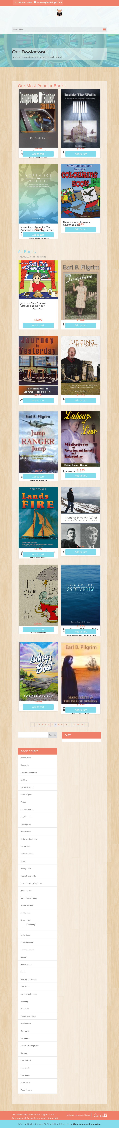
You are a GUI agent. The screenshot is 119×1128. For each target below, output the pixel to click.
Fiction (23, 802)
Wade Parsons (26, 1090)
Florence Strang (27, 809)
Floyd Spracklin (26, 817)
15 (78, 724)
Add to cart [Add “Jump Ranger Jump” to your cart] (38, 476)
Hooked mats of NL (28, 876)
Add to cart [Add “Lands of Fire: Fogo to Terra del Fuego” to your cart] (38, 554)
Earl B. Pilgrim (26, 794)
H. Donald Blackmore (29, 839)
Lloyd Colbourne (27, 942)
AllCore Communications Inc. (87, 1124)
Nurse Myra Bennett (28, 994)
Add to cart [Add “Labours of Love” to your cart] (81, 475)
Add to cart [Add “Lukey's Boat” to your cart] (38, 706)
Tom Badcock (26, 1060)
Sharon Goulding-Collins (30, 1045)
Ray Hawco (25, 1031)
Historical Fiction (27, 854)
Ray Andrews (26, 1023)
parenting (24, 1001)
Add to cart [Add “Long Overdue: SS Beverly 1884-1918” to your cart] (81, 631)
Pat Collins (25, 1009)
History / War (26, 868)
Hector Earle (25, 846)
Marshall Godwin (27, 950)
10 (65, 724)
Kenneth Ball (25, 920)
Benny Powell (26, 757)
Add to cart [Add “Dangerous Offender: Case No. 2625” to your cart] (38, 153)
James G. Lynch (26, 890)
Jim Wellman (25, 913)
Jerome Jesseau (27, 905)
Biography (25, 765)
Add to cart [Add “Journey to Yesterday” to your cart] (38, 400)
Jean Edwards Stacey (29, 898)
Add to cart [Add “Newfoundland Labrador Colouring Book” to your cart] (81, 229)
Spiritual (24, 1053)
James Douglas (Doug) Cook (31, 883)
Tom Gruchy (25, 1068)
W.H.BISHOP (25, 1082)
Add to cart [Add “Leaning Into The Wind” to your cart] (81, 551)
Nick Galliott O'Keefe (29, 979)
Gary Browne (26, 831)
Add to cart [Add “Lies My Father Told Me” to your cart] (38, 629)
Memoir (24, 957)
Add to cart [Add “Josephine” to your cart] (81, 325)
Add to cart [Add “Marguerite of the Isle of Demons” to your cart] (81, 709)
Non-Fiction (25, 986)
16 (82, 724)
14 (73, 724)
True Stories (25, 1075)
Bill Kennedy (30, 924)
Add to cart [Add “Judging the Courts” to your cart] (81, 400)
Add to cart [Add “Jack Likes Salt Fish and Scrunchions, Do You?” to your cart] (38, 325)
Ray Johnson (25, 1038)
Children (24, 780)
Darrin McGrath (27, 787)
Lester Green (26, 935)
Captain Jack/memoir (29, 772)
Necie (23, 972)
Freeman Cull (26, 824)
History (23, 861)
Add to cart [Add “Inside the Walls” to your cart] (81, 153)
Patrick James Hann (28, 1016)
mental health (26, 964)
